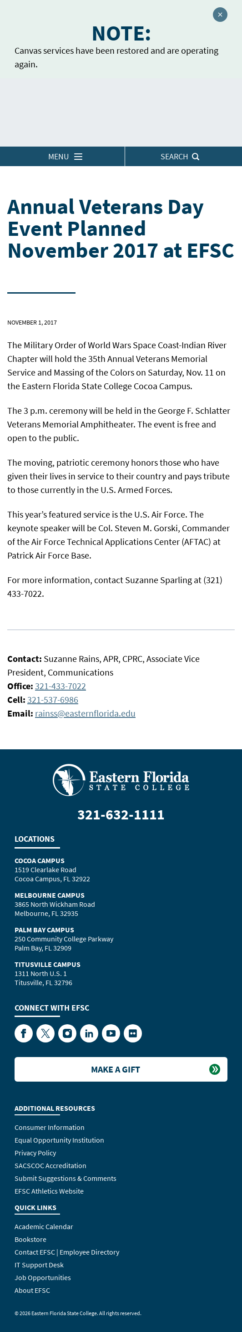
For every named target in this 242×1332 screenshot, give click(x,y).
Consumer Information (50, 1127)
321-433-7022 (60, 685)
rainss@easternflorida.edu (85, 713)
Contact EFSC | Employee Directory (67, 1251)
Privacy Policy (35, 1152)
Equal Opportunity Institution (59, 1139)
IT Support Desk (39, 1264)
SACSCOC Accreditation (50, 1165)
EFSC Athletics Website (49, 1190)
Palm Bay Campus (44, 929)
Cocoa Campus (40, 860)
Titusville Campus (48, 964)
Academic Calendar (44, 1226)
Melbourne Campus (50, 895)
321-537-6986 (52, 699)
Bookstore (30, 1239)
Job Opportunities (43, 1277)
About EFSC (32, 1290)
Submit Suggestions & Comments (65, 1178)
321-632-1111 (121, 814)
